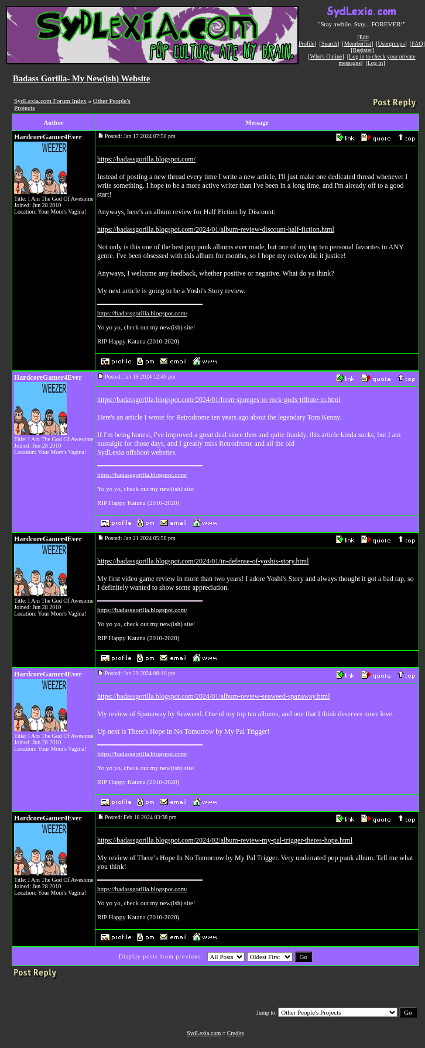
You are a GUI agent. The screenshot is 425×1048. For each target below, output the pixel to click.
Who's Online (326, 56)
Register (362, 50)
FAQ (417, 43)
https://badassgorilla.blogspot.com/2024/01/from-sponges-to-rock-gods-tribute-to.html (219, 400)
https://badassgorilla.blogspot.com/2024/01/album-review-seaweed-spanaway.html (213, 696)
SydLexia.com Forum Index (50, 100)
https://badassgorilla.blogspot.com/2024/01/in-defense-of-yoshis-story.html (203, 561)
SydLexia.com (204, 1033)
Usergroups (391, 43)
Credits (235, 1033)
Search (329, 43)
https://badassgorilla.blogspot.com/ (146, 159)
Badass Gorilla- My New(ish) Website (81, 78)
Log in (375, 63)
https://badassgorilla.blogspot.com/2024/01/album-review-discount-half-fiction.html (215, 229)
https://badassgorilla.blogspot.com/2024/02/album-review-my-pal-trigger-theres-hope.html (224, 840)
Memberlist (357, 43)
